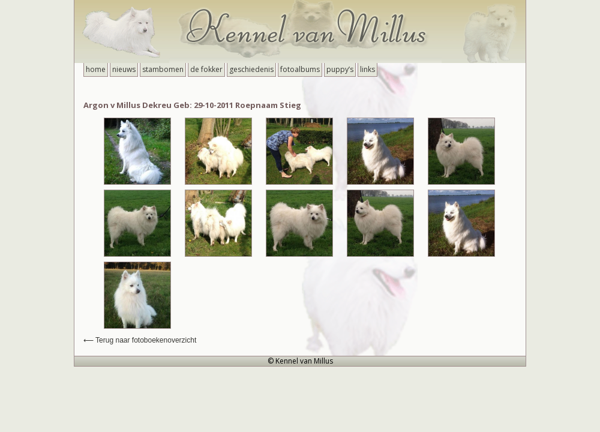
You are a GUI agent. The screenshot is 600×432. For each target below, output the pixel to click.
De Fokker (206, 69)
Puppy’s (339, 69)
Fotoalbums (300, 69)
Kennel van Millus (300, 31)
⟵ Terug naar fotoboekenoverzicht (139, 340)
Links (367, 69)
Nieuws (124, 69)
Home (96, 69)
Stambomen (163, 69)
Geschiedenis (251, 69)
